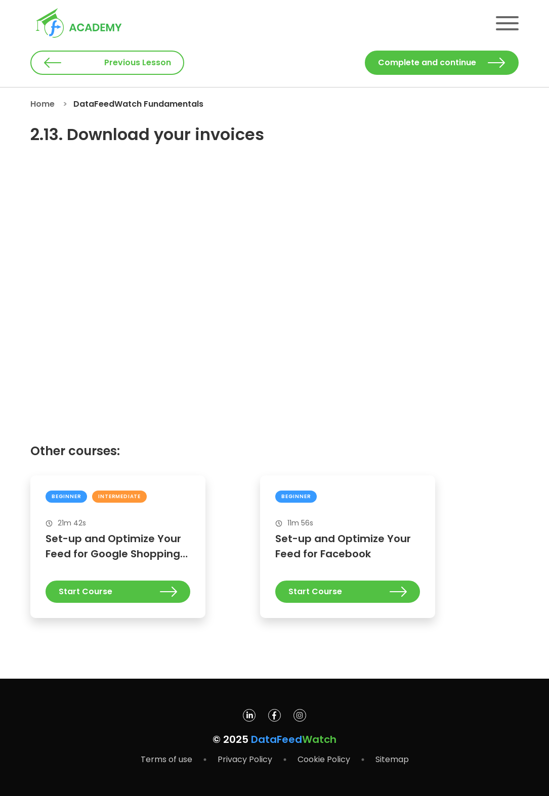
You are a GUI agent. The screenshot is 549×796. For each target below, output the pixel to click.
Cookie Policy (324, 759)
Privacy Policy (245, 759)
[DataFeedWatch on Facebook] (274, 719)
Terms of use (166, 759)
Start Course (118, 591)
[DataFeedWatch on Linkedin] (249, 719)
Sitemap (392, 759)
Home (42, 104)
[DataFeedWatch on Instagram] (299, 719)
